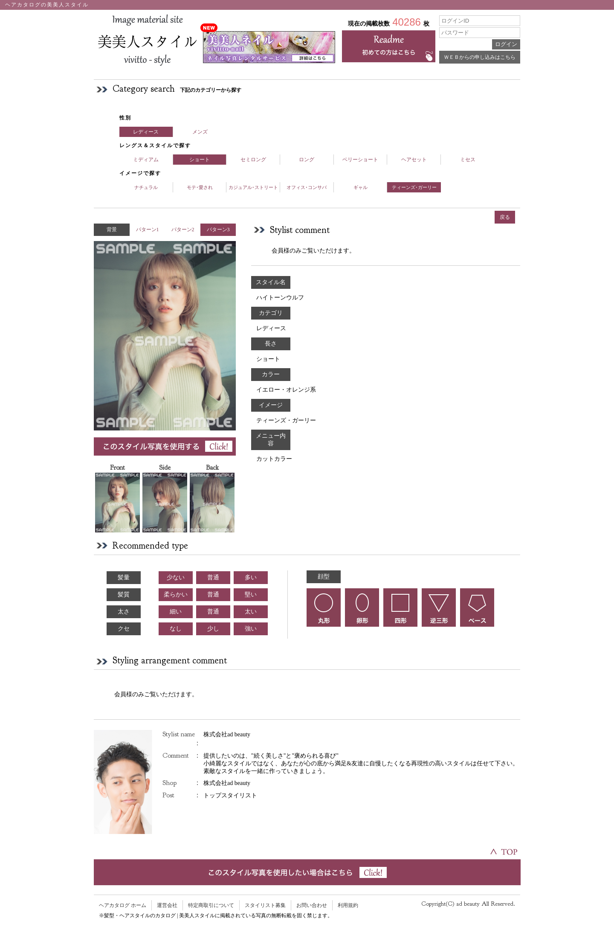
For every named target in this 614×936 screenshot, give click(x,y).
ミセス (467, 160)
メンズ (200, 132)
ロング (306, 160)
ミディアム (146, 160)
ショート (199, 160)
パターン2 (182, 230)
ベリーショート (360, 160)
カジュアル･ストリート (253, 187)
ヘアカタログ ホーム (122, 905)
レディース (146, 132)
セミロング (253, 160)
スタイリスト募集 (265, 905)
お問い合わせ (311, 905)
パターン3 (218, 230)
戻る (505, 217)
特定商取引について (211, 905)
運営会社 (167, 905)
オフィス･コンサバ (307, 187)
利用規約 (348, 905)
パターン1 (147, 230)
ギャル (360, 187)
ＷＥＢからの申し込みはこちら (480, 57)
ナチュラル (146, 187)
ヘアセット (414, 160)
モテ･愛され (200, 187)
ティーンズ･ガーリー (414, 187)
